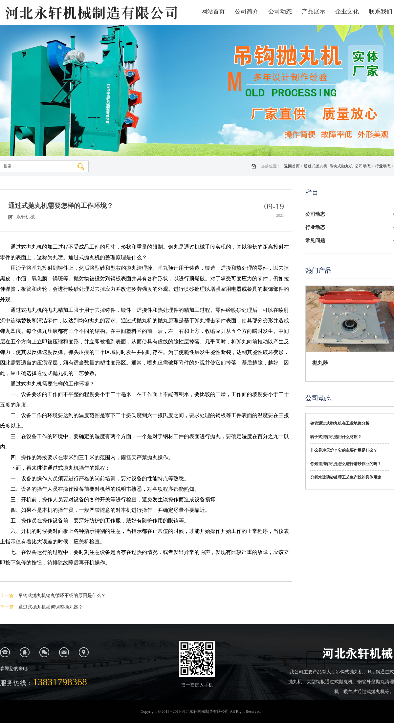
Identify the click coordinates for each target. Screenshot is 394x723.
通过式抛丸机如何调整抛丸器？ (50, 607)
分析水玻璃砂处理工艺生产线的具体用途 (345, 477)
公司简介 (246, 11)
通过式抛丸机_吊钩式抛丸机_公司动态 (337, 166)
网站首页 (213, 11)
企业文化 (347, 11)
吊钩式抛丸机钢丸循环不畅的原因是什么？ (62, 595)
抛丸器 (320, 363)
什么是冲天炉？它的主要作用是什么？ (343, 450)
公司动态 (280, 11)
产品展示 (313, 11)
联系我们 (380, 11)
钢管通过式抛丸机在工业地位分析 (339, 423)
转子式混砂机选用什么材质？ (335, 437)
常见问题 (315, 240)
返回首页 (292, 166)
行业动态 (383, 166)
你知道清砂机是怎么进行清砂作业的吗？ (345, 463)
